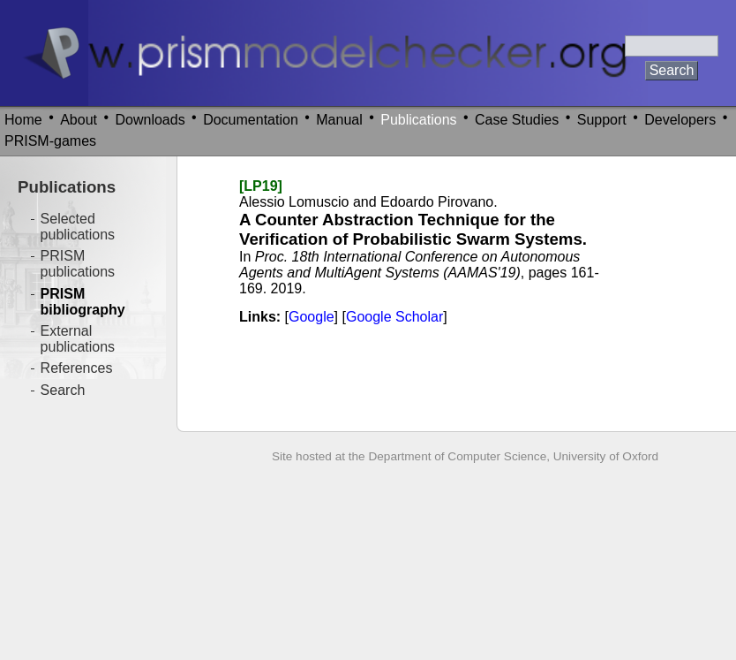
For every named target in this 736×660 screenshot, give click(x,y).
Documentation (250, 119)
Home (23, 119)
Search (63, 390)
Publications (418, 119)
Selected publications (78, 226)
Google (311, 316)
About (78, 119)
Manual (339, 119)
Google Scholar (394, 316)
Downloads (150, 119)
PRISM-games (50, 140)
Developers (680, 119)
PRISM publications (78, 263)
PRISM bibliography (83, 301)
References (77, 368)
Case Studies (517, 119)
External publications (78, 338)
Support (602, 119)
